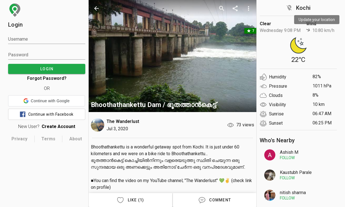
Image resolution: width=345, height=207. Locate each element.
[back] (96, 8)
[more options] (248, 8)
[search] (221, 8)
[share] (235, 8)
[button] (46, 100)
